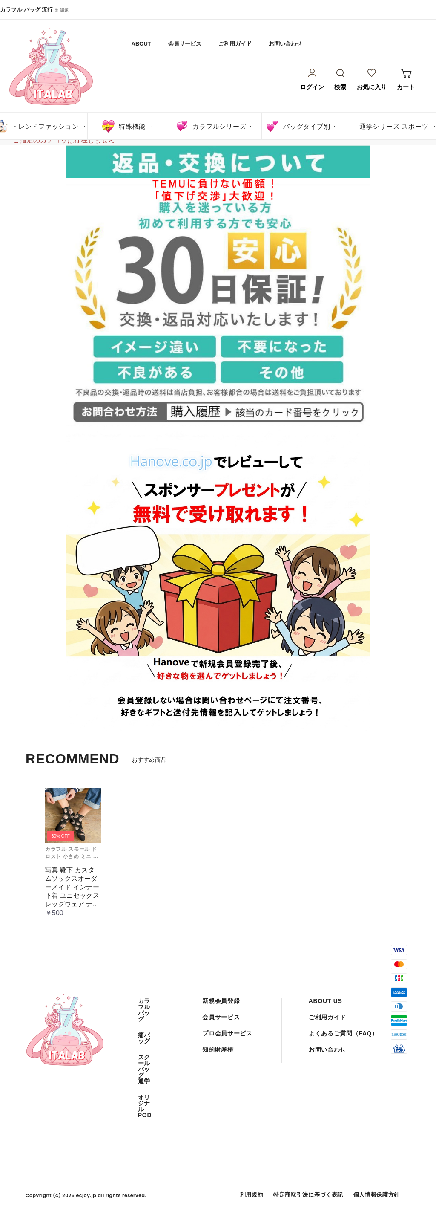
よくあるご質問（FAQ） (343, 1033)
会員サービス (184, 43)
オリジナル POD (145, 1106)
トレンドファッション (45, 126)
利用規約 (252, 1194)
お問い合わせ (285, 43)
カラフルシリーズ (219, 126)
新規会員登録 (221, 1001)
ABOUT (141, 43)
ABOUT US (325, 1001)
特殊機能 (132, 126)
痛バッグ (144, 1038)
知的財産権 (218, 1049)
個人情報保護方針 (376, 1194)
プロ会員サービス (227, 1033)
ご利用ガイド (235, 43)
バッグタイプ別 (306, 126)
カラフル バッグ (144, 1010)
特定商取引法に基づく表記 (308, 1194)
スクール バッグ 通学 (144, 1069)
